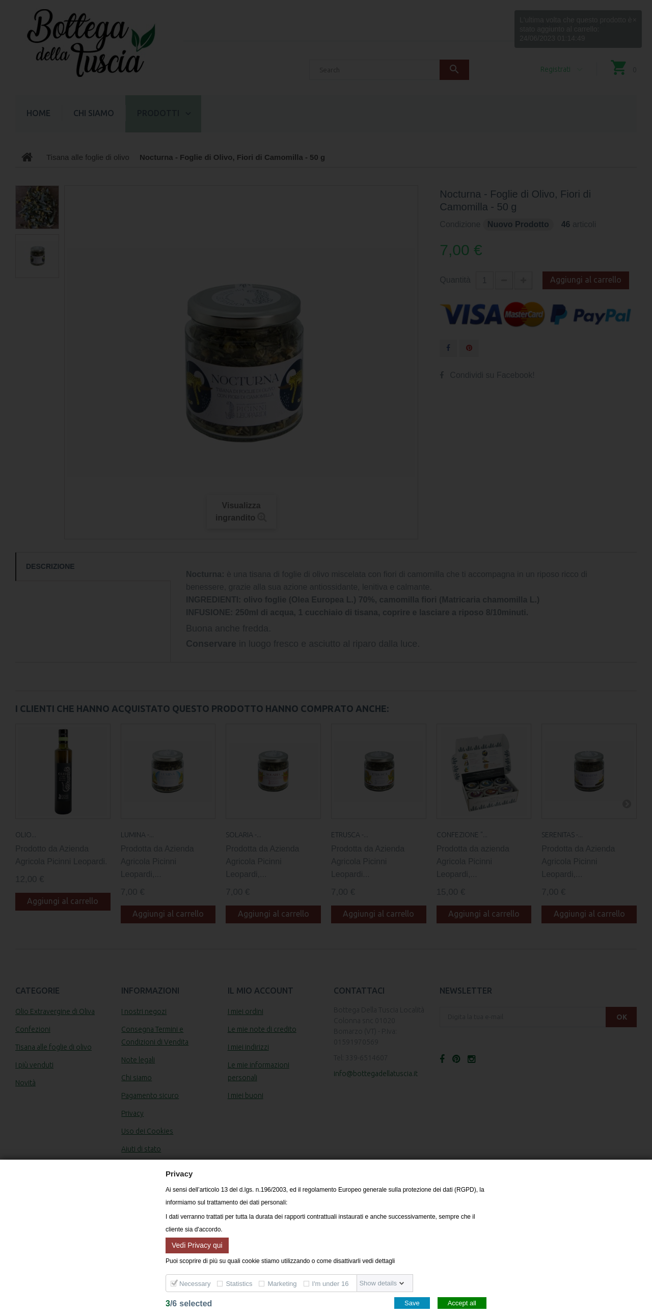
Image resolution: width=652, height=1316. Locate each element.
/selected (189, 1303)
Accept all (462, 1303)
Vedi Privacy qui (197, 1245)
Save (412, 1303)
